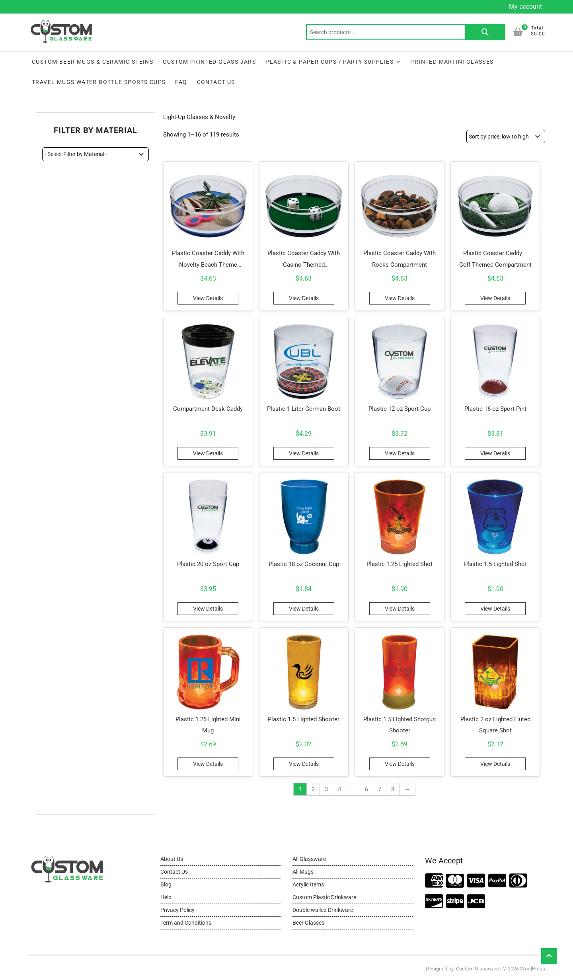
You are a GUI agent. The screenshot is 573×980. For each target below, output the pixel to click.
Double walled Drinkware (322, 910)
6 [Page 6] (366, 789)
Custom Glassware (477, 969)
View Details (208, 298)
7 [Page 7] (379, 789)
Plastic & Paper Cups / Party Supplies (329, 62)
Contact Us (216, 82)
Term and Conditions (185, 922)
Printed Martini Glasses (451, 62)
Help (166, 897)
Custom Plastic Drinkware (324, 897)
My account (525, 6)
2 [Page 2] (313, 789)
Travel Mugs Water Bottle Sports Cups (99, 82)
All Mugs (303, 872)
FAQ (181, 82)
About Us (171, 859)
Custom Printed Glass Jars (209, 62)
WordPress (532, 969)
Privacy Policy (177, 910)
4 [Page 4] (339, 789)
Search (485, 32)
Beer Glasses (308, 922)
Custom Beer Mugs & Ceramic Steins (92, 62)
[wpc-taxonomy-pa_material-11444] (95, 154)
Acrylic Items (308, 884)
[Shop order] (505, 136)
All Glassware (309, 859)
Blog (166, 884)
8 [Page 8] (392, 789)
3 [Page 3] (326, 789)
